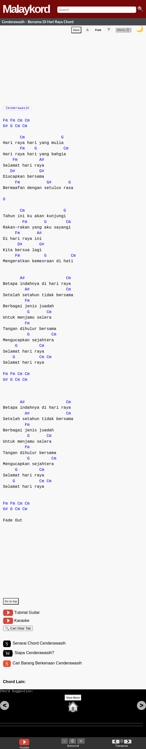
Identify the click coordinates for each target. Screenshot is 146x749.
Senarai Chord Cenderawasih (39, 648)
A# (41, 162)
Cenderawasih (18, 109)
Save (76, 30)
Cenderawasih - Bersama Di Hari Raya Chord (38, 22)
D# (12, 173)
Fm (5, 123)
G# (5, 128)
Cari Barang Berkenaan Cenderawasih (47, 668)
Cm (19, 123)
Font (98, 30)
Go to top (11, 603)
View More (73, 705)
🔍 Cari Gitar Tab (18, 631)
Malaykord (26, 9)
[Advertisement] (74, 69)
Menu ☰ (123, 31)
